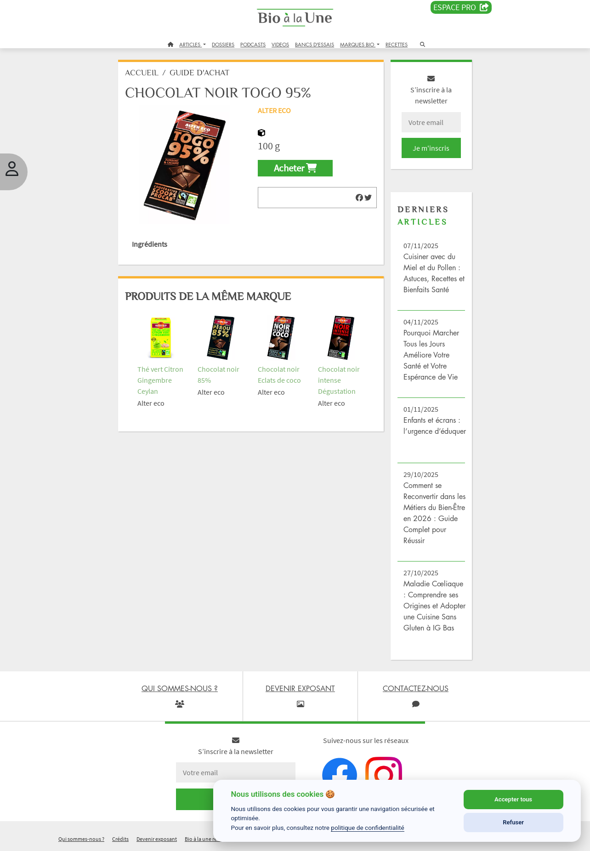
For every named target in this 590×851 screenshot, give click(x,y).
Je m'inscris (431, 148)
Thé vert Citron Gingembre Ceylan (160, 380)
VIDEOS (280, 44)
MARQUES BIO (357, 44)
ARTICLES (190, 44)
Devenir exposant (156, 838)
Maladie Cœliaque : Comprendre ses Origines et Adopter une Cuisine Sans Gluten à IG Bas (434, 606)
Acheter (295, 168)
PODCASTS (253, 44)
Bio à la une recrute (207, 838)
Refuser (513, 822)
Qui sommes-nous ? (81, 838)
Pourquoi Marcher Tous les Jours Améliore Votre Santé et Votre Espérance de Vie (431, 355)
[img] (359, 197)
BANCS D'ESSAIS (314, 44)
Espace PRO (461, 7)
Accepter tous (513, 799)
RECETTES (397, 44)
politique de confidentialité (367, 827)
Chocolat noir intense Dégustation (339, 380)
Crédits (120, 838)
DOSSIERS (223, 44)
